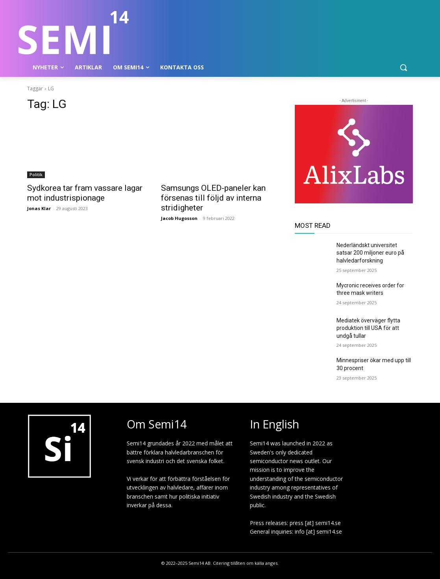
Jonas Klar (39, 208)
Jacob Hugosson (179, 218)
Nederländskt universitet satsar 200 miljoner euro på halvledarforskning (370, 253)
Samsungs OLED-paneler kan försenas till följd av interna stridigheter (213, 197)
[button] (403, 67)
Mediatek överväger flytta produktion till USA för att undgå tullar (368, 328)
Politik (36, 174)
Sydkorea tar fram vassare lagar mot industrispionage (84, 193)
